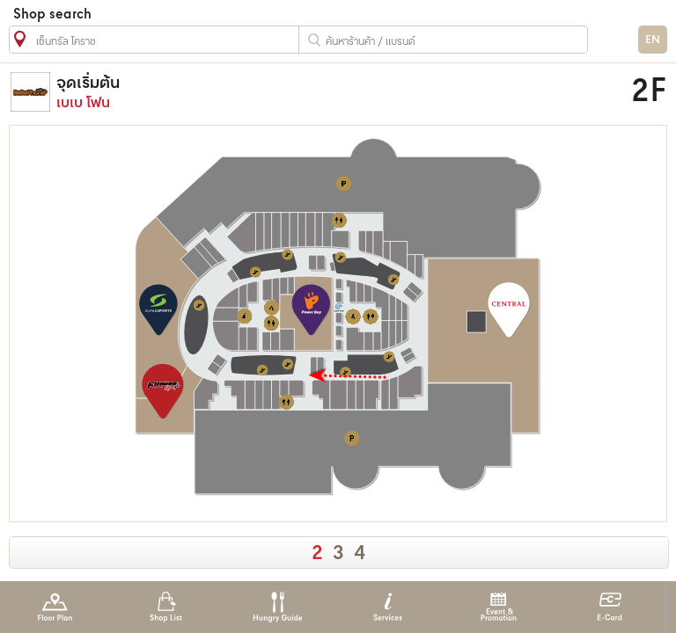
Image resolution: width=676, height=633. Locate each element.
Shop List (166, 607)
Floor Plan (55, 607)
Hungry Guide (277, 607)
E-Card (609, 607)
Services (387, 607)
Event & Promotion (498, 607)
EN (652, 40)
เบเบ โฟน (270, 92)
